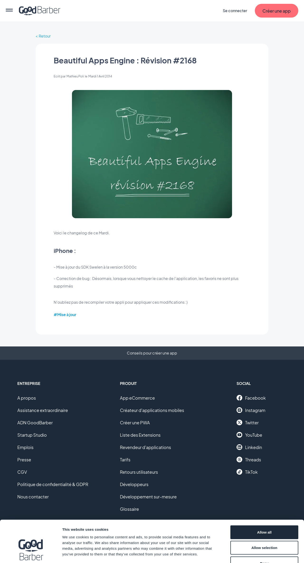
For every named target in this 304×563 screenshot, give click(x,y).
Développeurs (134, 484)
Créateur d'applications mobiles (152, 410)
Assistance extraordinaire (42, 410)
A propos (26, 398)
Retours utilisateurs (139, 472)
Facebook (251, 398)
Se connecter (235, 10)
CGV (22, 472)
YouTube (249, 435)
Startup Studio (32, 435)
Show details (249, 554)
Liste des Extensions (140, 435)
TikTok (247, 472)
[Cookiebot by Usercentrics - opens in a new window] (31, 553)
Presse (24, 459)
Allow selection (264, 516)
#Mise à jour (65, 314)
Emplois (25, 447)
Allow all (264, 501)
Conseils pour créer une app (152, 352)
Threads (249, 459)
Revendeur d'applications (145, 447)
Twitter (248, 422)
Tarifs (125, 459)
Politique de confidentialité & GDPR (52, 484)
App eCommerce (137, 398)
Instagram (251, 410)
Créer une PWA (135, 422)
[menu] (9, 10)
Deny (264, 532)
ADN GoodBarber (35, 422)
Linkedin (249, 447)
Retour (45, 35)
